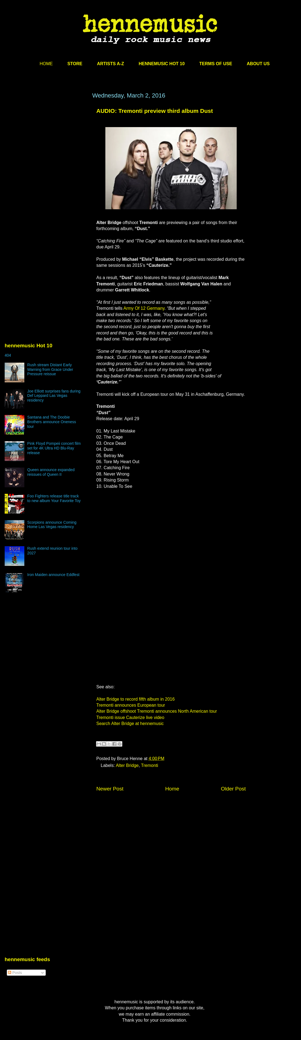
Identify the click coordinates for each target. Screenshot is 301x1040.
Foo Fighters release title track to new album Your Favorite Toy (54, 498)
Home (172, 789)
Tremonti (149, 765)
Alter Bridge (127, 765)
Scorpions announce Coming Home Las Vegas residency (52, 524)
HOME (46, 63)
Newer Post (109, 789)
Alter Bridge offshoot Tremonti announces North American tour (156, 711)
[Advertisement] (51, 161)
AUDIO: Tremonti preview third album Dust (154, 111)
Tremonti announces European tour (130, 705)
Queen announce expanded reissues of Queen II (51, 472)
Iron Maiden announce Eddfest (53, 574)
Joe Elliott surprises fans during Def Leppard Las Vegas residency (54, 396)
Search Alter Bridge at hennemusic (130, 723)
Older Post (233, 789)
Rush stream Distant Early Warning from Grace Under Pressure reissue (50, 369)
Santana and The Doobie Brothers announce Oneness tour (51, 422)
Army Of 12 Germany (143, 308)
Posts (15, 972)
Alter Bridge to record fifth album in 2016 (135, 699)
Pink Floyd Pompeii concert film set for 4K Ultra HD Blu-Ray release (54, 448)
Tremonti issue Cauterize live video (130, 717)
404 (8, 355)
